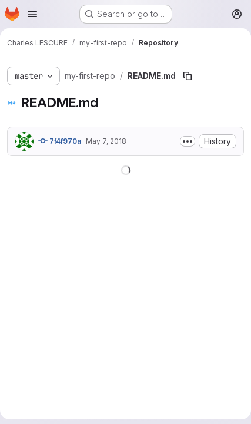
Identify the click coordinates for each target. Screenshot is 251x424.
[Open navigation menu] (32, 14)
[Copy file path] (187, 76)
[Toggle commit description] (187, 141)
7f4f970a (59, 140)
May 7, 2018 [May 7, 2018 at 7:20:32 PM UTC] (106, 141)
